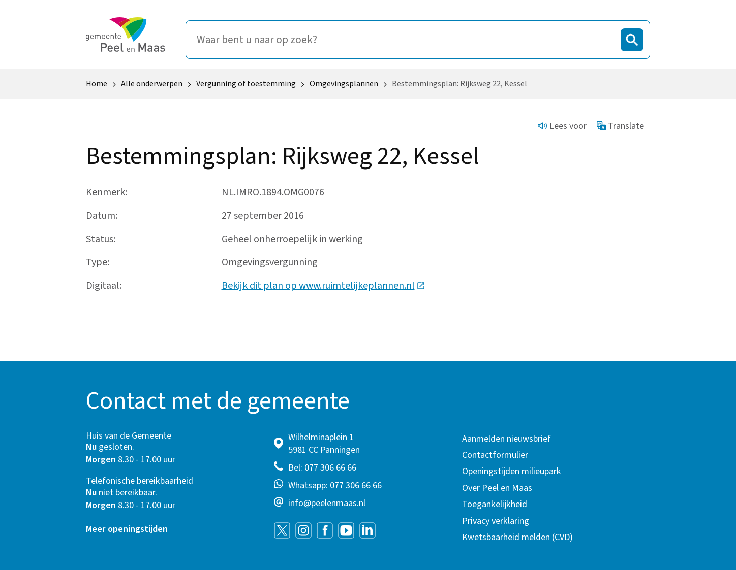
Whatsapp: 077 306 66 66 (335, 485)
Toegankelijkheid (494, 504)
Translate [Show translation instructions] (621, 126)
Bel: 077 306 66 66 (322, 467)
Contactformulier (495, 455)
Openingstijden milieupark (511, 471)
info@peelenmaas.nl (326, 503)
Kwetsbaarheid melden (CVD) (517, 537)
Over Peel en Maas (497, 488)
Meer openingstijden (127, 529)
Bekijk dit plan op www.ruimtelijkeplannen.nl (323, 286)
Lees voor (562, 126)
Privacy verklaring (495, 521)
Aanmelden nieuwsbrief (506, 438)
